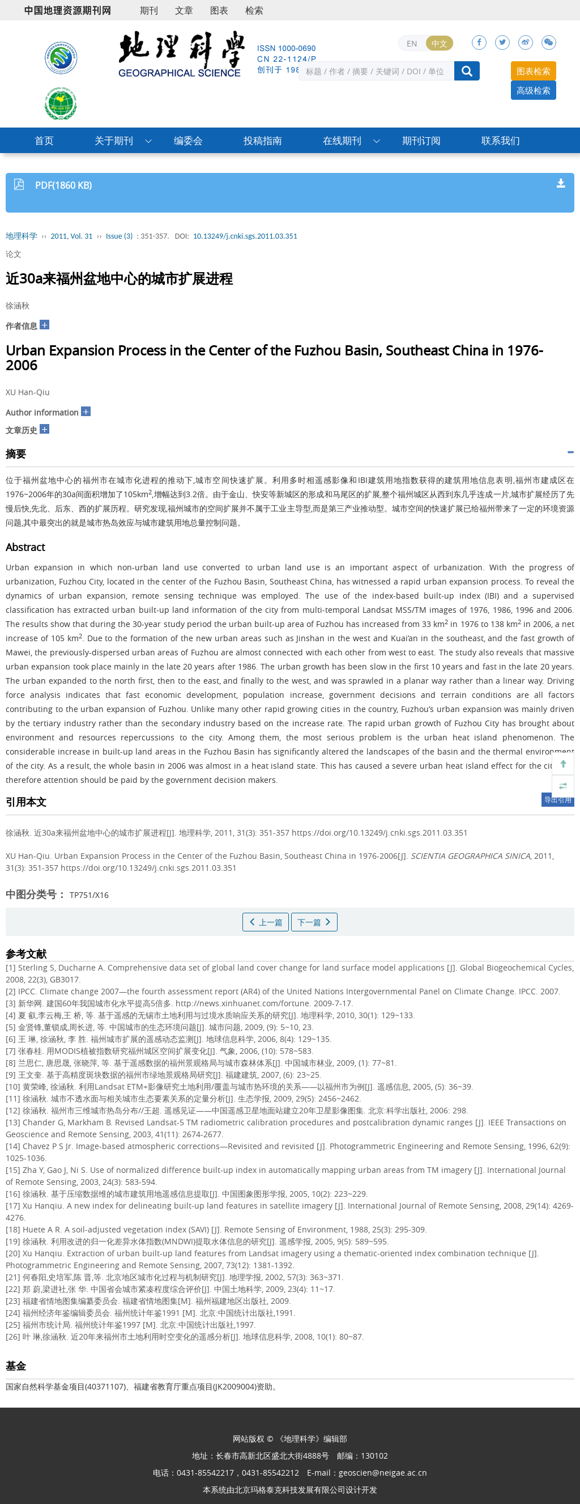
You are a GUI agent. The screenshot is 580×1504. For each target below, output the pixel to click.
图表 (219, 10)
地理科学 (21, 236)
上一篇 (266, 922)
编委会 (188, 140)
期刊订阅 (421, 140)
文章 (184, 10)
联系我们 (500, 140)
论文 (14, 253)
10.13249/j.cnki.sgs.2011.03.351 (245, 236)
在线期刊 (342, 140)
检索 (254, 10)
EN (412, 43)
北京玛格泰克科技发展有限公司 (290, 1489)
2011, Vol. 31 (72, 236)
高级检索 (534, 90)
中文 (439, 43)
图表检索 (534, 71)
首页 (44, 140)
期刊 (149, 10)
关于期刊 (114, 140)
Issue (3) (119, 236)
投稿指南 (263, 140)
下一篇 (314, 922)
